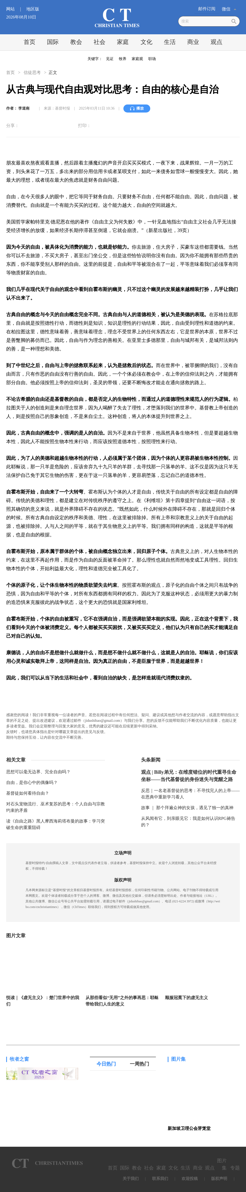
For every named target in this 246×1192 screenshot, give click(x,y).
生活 (170, 42)
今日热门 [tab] (106, 1064)
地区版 (32, 9)
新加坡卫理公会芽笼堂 (189, 1128)
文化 (146, 42)
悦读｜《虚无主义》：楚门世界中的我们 (42, 1000)
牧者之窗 (19, 1059)
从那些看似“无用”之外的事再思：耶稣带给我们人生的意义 (122, 1000)
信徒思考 (32, 72)
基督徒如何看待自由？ (27, 793)
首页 (29, 42)
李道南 (24, 108)
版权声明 (219, 1178)
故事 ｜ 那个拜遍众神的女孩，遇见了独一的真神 (187, 807)
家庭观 (137, 59)
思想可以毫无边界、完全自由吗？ (38, 771)
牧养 (122, 59)
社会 (99, 42)
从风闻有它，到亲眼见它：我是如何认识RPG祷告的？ (188, 821)
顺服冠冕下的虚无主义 (186, 997)
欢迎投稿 (190, 1178)
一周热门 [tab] (139, 1064)
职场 (152, 59)
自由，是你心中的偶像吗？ (32, 782)
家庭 (123, 42)
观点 (216, 42)
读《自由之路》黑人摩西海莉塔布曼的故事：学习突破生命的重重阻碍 (55, 824)
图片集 (178, 1059)
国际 (53, 42)
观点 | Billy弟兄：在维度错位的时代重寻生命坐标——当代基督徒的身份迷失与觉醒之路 (188, 775)
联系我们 (160, 1178)
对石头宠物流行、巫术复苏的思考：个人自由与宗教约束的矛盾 (55, 807)
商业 (193, 42)
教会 (76, 42)
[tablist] (123, 1064)
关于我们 (131, 1178)
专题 (235, 1168)
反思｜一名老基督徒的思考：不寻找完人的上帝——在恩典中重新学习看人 (190, 793)
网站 (15, 9)
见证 (109, 59)
